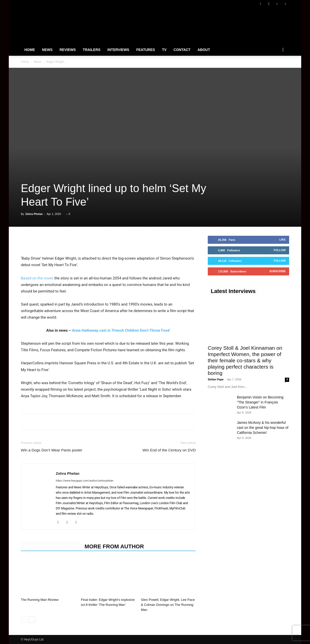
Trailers (91, 50)
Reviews (68, 50)
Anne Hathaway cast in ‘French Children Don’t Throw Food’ (121, 330)
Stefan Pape (216, 379)
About (203, 50)
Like (282, 239)
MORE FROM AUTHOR (114, 546)
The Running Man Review (40, 600)
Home (29, 50)
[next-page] (32, 620)
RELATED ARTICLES (51, 546)
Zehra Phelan (34, 213)
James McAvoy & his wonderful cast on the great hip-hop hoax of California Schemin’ (262, 428)
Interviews (118, 50)
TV (164, 50)
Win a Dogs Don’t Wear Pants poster (51, 450)
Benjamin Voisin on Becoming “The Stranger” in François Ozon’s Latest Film (260, 402)
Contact (182, 50)
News (47, 50)
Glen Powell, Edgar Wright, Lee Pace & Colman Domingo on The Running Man (168, 605)
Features (145, 50)
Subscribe (277, 271)
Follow (280, 250)
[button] (283, 50)
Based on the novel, (37, 278)
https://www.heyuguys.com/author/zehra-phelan (85, 480)
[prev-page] (24, 620)
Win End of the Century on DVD (169, 450)
